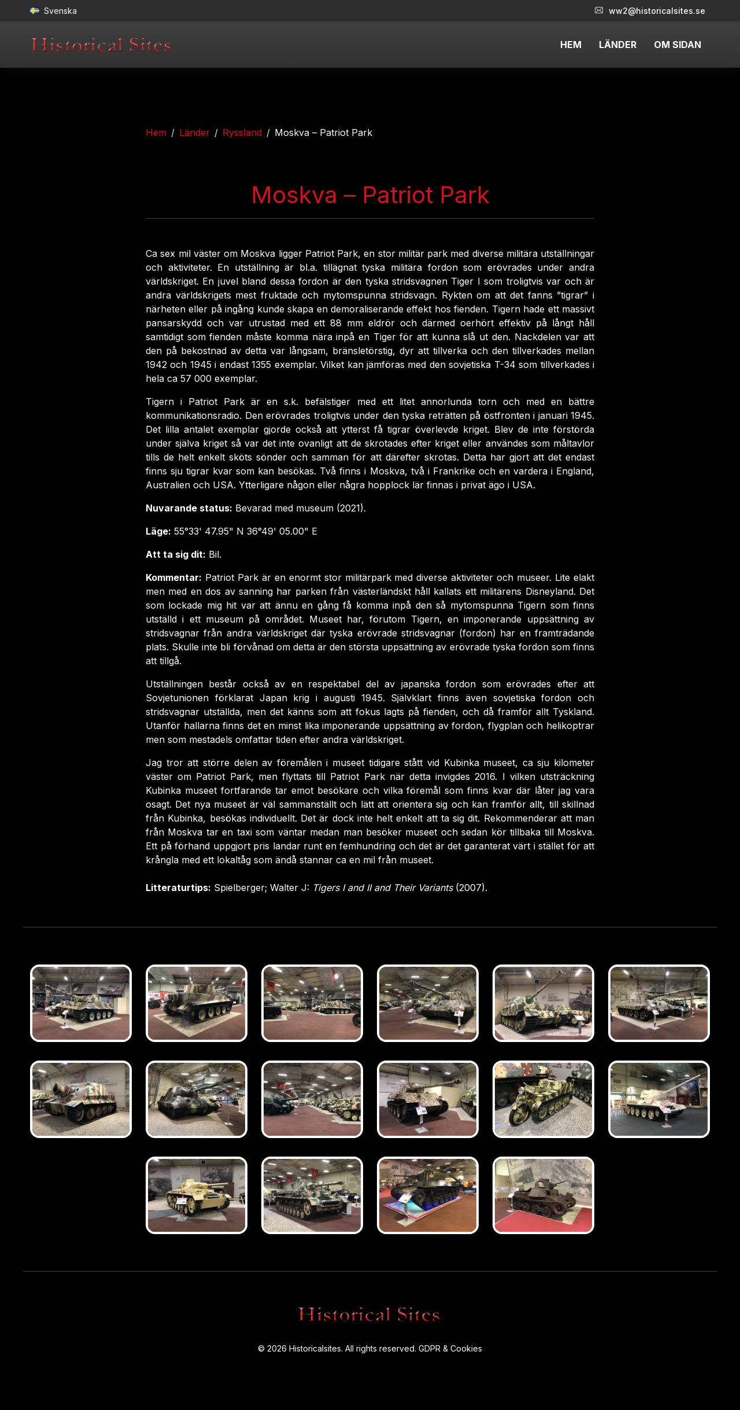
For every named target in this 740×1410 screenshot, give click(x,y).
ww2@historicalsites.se (650, 11)
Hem (156, 132)
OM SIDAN (677, 44)
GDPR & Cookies (450, 1348)
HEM (571, 44)
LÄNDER (618, 44)
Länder (194, 132)
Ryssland (242, 132)
